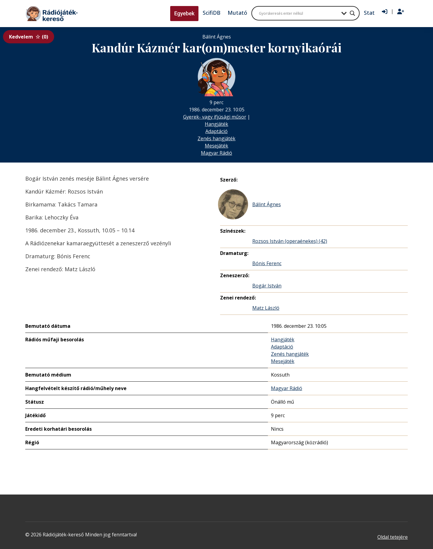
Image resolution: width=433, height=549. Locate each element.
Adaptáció (216, 131)
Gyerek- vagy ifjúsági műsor (214, 116)
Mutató (237, 12)
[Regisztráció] (400, 11)
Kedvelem (28, 36)
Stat (369, 12)
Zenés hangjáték (216, 138)
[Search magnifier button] (352, 13)
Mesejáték (216, 145)
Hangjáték (216, 124)
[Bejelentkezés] (384, 11)
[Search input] (298, 13)
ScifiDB (211, 12)
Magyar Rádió (216, 153)
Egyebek (184, 13)
